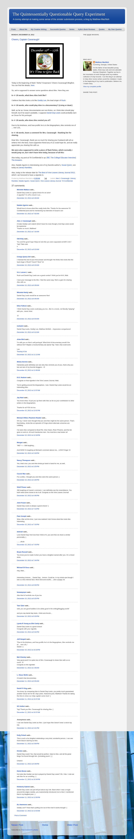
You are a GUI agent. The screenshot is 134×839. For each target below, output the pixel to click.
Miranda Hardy (22, 292)
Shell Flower (22, 487)
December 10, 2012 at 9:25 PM (28, 598)
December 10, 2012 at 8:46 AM (28, 299)
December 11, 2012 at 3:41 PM (28, 728)
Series (71, 29)
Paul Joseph (22, 516)
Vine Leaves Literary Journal (51, 181)
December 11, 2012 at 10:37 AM (28, 699)
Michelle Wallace (23, 190)
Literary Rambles (25, 168)
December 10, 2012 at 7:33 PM (28, 524)
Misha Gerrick (22, 362)
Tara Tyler (21, 606)
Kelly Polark (21, 735)
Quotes (101, 29)
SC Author (21, 706)
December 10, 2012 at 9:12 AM (28, 332)
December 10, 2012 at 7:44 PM (28, 560)
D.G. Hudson (22, 377)
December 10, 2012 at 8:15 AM (28, 249)
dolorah (20, 532)
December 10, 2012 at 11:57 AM (28, 390)
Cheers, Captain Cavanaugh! (25, 39)
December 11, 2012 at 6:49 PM (28, 764)
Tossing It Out (22, 351)
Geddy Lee (42, 100)
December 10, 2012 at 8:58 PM (28, 585)
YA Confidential (67, 181)
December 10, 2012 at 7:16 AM (28, 231)
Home (45, 825)
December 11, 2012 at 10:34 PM (28, 779)
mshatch (20, 326)
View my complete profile (92, 86)
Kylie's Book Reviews (86, 29)
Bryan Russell (22, 552)
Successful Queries (58, 29)
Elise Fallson (22, 306)
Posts (13, 29)
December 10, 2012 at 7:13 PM (28, 509)
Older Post (72, 825)
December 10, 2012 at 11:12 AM (28, 354)
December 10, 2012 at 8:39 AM (28, 285)
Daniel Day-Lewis (53, 113)
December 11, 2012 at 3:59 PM (28, 744)
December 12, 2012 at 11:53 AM (28, 811)
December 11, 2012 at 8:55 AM (28, 681)
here (32, 85)
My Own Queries (115, 29)
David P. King (22, 688)
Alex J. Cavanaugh (62, 178)
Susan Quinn (67, 165)
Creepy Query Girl (24, 257)
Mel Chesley (21, 657)
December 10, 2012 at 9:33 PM (28, 616)
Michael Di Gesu (23, 567)
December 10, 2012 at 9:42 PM (28, 632)
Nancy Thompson (23, 460)
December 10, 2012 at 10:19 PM (28, 650)
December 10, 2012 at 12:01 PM (28, 410)
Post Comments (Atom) (29, 830)
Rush (63, 100)
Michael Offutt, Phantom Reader (29, 418)
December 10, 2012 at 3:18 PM (28, 453)
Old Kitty (20, 239)
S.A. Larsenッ (22, 272)
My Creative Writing (38, 29)
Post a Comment (21, 815)
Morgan (20, 442)
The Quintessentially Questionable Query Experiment (59, 14)
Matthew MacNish (102, 62)
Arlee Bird (21, 339)
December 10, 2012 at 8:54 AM (28, 319)
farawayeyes (22, 592)
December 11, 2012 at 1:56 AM (28, 668)
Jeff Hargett (21, 639)
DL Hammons (22, 804)
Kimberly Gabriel (23, 787)
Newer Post (17, 825)
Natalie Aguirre (24, 181)
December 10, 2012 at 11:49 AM (28, 370)
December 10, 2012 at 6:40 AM (28, 198)
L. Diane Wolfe (22, 675)
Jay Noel (20, 397)
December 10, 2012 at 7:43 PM (28, 545)
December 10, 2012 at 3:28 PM (28, 480)
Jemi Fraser (21, 503)
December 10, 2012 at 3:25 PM (28, 466)
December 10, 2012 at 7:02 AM (28, 214)
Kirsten (20, 751)
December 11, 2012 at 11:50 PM (28, 797)
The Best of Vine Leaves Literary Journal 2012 (56, 173)
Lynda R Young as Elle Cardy (28, 623)
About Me (23, 29)
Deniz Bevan (22, 771)
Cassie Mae (21, 474)
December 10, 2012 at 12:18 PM (28, 435)
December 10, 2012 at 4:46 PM (28, 495)
